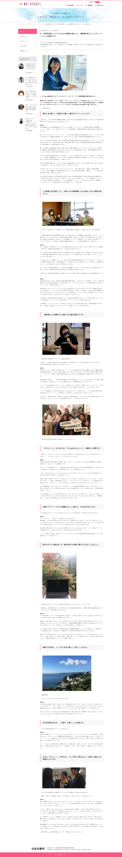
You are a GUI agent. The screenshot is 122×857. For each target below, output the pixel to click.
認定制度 (90, 5)
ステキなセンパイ (24, 36)
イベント (81, 5)
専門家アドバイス (24, 50)
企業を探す (71, 5)
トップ (19, 24)
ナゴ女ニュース (23, 41)
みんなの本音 (23, 46)
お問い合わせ (100, 5)
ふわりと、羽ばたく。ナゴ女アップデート (32, 24)
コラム (22, 31)
